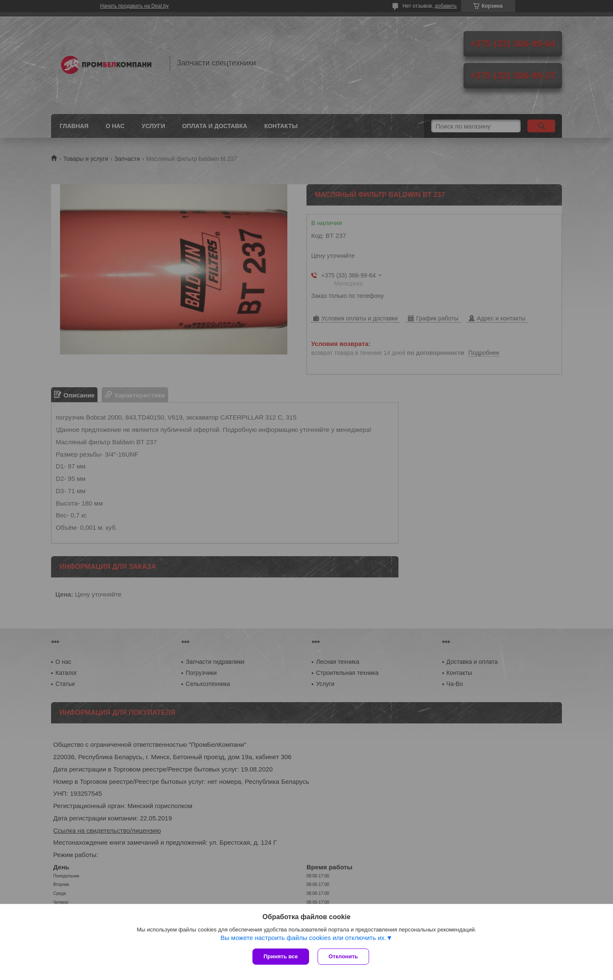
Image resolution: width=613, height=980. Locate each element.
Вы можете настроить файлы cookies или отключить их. (303, 937)
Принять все (281, 956)
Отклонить (343, 956)
